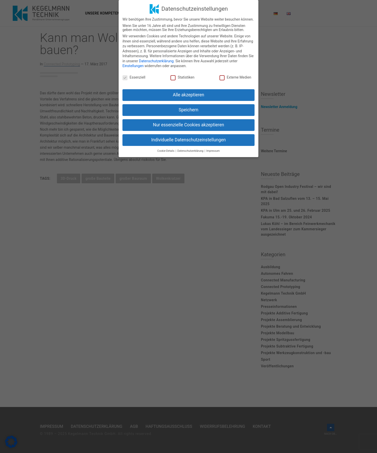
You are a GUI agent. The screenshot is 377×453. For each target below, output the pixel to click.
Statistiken (182, 77)
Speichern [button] (188, 109)
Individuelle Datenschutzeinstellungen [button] (188, 139)
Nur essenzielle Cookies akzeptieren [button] (188, 124)
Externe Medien (235, 77)
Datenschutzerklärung (156, 61)
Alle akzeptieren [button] (188, 94)
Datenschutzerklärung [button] (190, 151)
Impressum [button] (213, 151)
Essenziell (133, 77)
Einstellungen (133, 66)
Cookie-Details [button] (166, 151)
